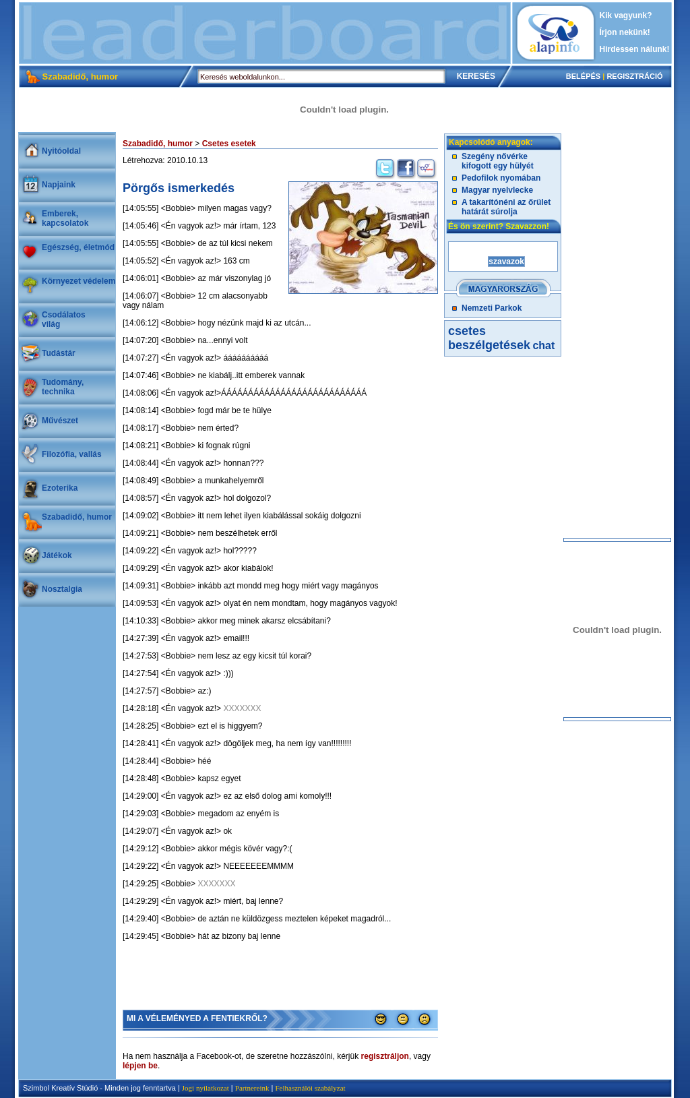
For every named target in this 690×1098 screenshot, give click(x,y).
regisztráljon (385, 1056)
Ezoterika (59, 488)
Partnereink (252, 1088)
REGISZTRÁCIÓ (634, 76)
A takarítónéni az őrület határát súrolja (506, 206)
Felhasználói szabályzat (310, 1088)
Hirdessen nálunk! (635, 49)
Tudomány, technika (63, 386)
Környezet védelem (78, 281)
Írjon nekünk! (625, 32)
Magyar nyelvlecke (497, 190)
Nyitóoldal (61, 151)
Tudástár (58, 353)
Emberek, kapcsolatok (65, 218)
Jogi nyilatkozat (205, 1088)
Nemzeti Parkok (492, 308)
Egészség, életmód (78, 247)
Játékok (57, 555)
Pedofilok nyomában (501, 178)
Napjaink (58, 184)
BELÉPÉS (583, 76)
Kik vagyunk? (626, 15)
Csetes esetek (229, 143)
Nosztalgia (62, 589)
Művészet (60, 420)
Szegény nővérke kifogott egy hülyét (498, 161)
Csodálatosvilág (64, 319)
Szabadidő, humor (77, 517)
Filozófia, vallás (72, 454)
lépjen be (140, 1065)
